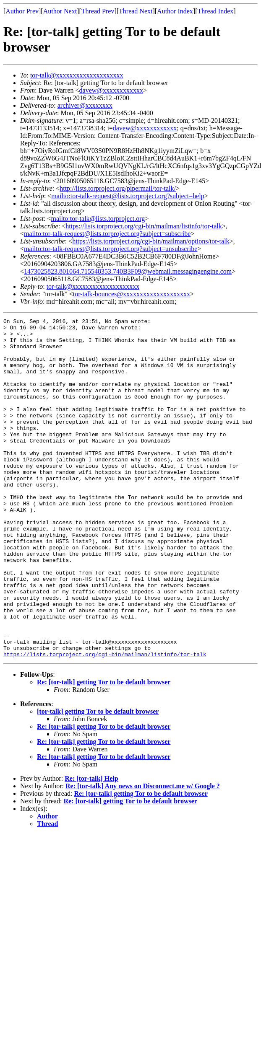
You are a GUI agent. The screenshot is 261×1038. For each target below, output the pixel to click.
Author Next (60, 11)
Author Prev (22, 11)
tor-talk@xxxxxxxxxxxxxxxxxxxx (76, 75)
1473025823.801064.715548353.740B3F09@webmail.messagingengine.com (128, 271)
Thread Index (216, 11)
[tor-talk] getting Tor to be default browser (98, 779)
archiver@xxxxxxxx (84, 105)
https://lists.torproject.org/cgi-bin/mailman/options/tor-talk (150, 241)
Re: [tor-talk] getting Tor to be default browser (103, 749)
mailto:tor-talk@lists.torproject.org (98, 218)
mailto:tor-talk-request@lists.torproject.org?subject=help (127, 195)
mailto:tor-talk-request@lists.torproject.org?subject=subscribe (107, 233)
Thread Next (135, 11)
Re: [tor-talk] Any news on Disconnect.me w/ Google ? (142, 853)
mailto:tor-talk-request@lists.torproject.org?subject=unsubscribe (110, 248)
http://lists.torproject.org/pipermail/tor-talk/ (118, 188)
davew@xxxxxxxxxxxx (111, 90)
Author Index (175, 11)
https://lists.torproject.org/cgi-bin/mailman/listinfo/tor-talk (143, 226)
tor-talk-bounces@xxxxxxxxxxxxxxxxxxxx (131, 294)
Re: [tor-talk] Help (91, 846)
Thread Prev (98, 11)
